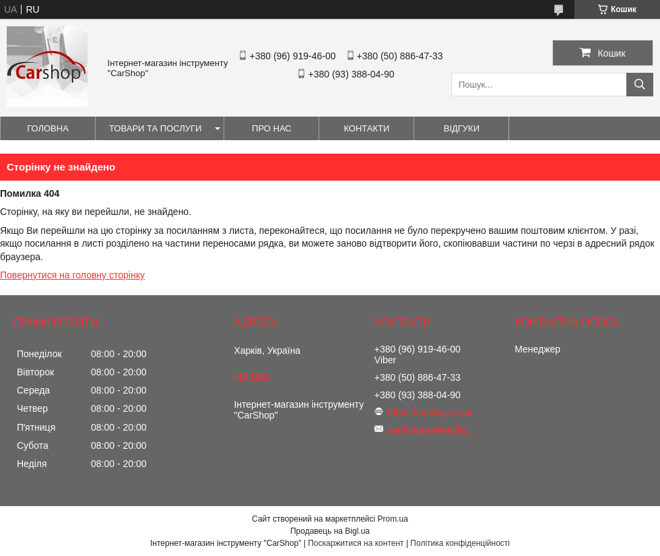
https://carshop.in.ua (430, 412)
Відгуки (462, 128)
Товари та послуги (155, 128)
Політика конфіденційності (460, 543)
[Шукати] (639, 84)
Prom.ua (393, 519)
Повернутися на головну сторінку (72, 275)
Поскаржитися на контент (355, 543)
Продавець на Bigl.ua (330, 531)
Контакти (366, 128)
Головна (48, 128)
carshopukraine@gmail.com (435, 430)
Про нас (272, 128)
